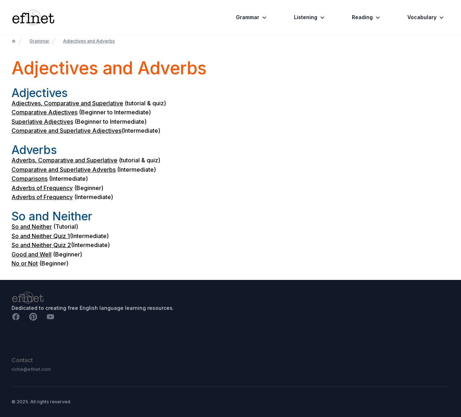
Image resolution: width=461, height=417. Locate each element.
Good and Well (32, 254)
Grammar (252, 17)
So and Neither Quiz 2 (41, 245)
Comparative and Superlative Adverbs (64, 169)
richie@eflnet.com (31, 369)
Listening (310, 17)
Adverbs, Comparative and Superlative (64, 160)
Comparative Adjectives (44, 112)
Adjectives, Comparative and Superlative (67, 103)
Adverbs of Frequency (42, 188)
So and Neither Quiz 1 (41, 236)
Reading (366, 17)
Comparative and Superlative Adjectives (66, 130)
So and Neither (32, 226)
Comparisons (30, 178)
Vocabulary (426, 17)
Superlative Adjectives (42, 121)
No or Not (25, 263)
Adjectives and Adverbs (89, 41)
